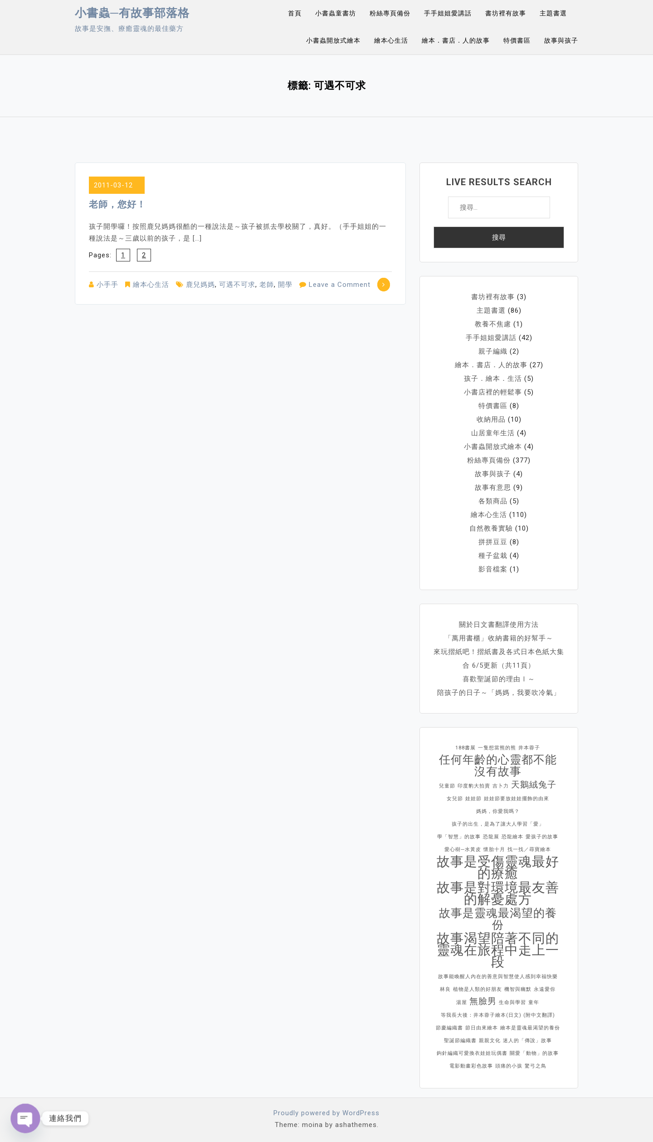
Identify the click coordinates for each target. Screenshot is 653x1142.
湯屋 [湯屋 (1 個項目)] (461, 1002)
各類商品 (492, 501)
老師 (266, 285)
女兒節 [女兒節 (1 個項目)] (455, 799)
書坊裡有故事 (505, 13)
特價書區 (517, 40)
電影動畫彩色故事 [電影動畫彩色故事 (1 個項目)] (471, 1066)
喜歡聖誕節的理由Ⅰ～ (499, 679)
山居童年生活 (493, 433)
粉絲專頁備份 (390, 13)
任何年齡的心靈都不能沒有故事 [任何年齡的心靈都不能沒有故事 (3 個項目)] (498, 766)
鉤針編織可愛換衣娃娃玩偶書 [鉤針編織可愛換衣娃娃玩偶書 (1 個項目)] (472, 1053)
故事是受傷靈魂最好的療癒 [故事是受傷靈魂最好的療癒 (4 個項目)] (498, 867)
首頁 (295, 13)
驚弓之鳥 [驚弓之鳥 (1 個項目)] (535, 1066)
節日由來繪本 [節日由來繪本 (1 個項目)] (481, 1028)
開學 (285, 285)
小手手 (107, 285)
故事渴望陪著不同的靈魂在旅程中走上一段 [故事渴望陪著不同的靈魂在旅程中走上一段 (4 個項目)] (498, 950)
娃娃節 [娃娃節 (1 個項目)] (473, 799)
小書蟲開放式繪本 (333, 40)
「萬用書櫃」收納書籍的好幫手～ (498, 638)
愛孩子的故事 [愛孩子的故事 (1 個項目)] (542, 837)
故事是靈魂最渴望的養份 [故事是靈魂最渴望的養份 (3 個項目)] (498, 919)
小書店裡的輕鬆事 (493, 392)
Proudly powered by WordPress (326, 1113)
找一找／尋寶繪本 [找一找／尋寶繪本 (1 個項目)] (529, 849)
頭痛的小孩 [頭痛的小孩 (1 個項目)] (508, 1066)
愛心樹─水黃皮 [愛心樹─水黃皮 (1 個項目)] (462, 849)
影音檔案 (492, 569)
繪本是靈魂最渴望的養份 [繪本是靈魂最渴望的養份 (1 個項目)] (530, 1028)
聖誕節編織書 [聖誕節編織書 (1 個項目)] (460, 1041)
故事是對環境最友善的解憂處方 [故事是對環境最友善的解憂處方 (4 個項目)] (498, 893)
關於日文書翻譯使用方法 (499, 624)
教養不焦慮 (493, 324)
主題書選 (553, 13)
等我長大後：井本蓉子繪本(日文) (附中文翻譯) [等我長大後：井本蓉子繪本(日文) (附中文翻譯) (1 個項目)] (498, 1015)
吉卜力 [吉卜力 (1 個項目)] (500, 786)
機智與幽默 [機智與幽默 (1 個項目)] (517, 989)
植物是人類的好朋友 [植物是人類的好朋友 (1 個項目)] (477, 989)
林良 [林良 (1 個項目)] (445, 989)
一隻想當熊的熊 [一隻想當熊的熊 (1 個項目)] (497, 748)
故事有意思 (493, 487)
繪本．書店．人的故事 (456, 40)
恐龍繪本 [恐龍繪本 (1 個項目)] (512, 837)
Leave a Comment (339, 285)
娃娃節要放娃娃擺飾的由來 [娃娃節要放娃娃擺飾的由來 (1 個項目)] (516, 799)
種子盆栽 (492, 555)
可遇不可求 (237, 285)
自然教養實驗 (491, 528)
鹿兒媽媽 (200, 285)
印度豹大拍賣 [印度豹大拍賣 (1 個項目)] (474, 786)
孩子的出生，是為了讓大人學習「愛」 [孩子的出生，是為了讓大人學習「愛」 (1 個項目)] (498, 824)
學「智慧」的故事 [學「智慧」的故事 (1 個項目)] (459, 837)
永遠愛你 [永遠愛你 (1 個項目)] (545, 989)
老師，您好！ (117, 204)
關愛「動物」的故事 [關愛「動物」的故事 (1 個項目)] (534, 1053)
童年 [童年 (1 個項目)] (533, 1002)
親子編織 (492, 351)
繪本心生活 (391, 40)
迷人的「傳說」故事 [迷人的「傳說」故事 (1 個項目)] (527, 1041)
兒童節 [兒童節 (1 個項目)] (447, 786)
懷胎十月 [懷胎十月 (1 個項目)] (494, 849)
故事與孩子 (561, 40)
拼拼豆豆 (492, 542)
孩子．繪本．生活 (493, 378)
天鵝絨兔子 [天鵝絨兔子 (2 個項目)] (533, 784)
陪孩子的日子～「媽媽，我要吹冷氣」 (498, 693)
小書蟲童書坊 (335, 13)
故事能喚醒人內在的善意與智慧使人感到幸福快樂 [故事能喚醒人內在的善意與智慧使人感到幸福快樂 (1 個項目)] (498, 977)
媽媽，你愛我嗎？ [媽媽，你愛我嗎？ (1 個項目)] (498, 811)
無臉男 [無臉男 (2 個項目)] (483, 1001)
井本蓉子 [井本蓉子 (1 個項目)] (529, 748)
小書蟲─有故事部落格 (132, 13)
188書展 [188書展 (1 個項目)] (465, 748)
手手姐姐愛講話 (448, 13)
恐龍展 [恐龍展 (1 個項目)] (491, 837)
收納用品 (491, 419)
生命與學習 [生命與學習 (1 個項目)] (512, 1002)
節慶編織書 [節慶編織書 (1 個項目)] (449, 1028)
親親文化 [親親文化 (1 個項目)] (490, 1041)
